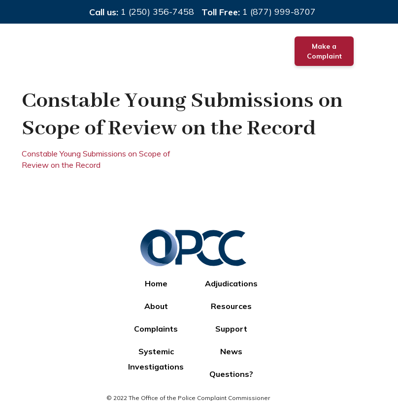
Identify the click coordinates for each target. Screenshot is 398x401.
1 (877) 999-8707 (279, 11)
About (156, 306)
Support (231, 329)
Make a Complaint (324, 51)
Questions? (231, 374)
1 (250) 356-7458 (157, 11)
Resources (231, 306)
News (231, 351)
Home (156, 283)
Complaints (156, 329)
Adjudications (231, 283)
